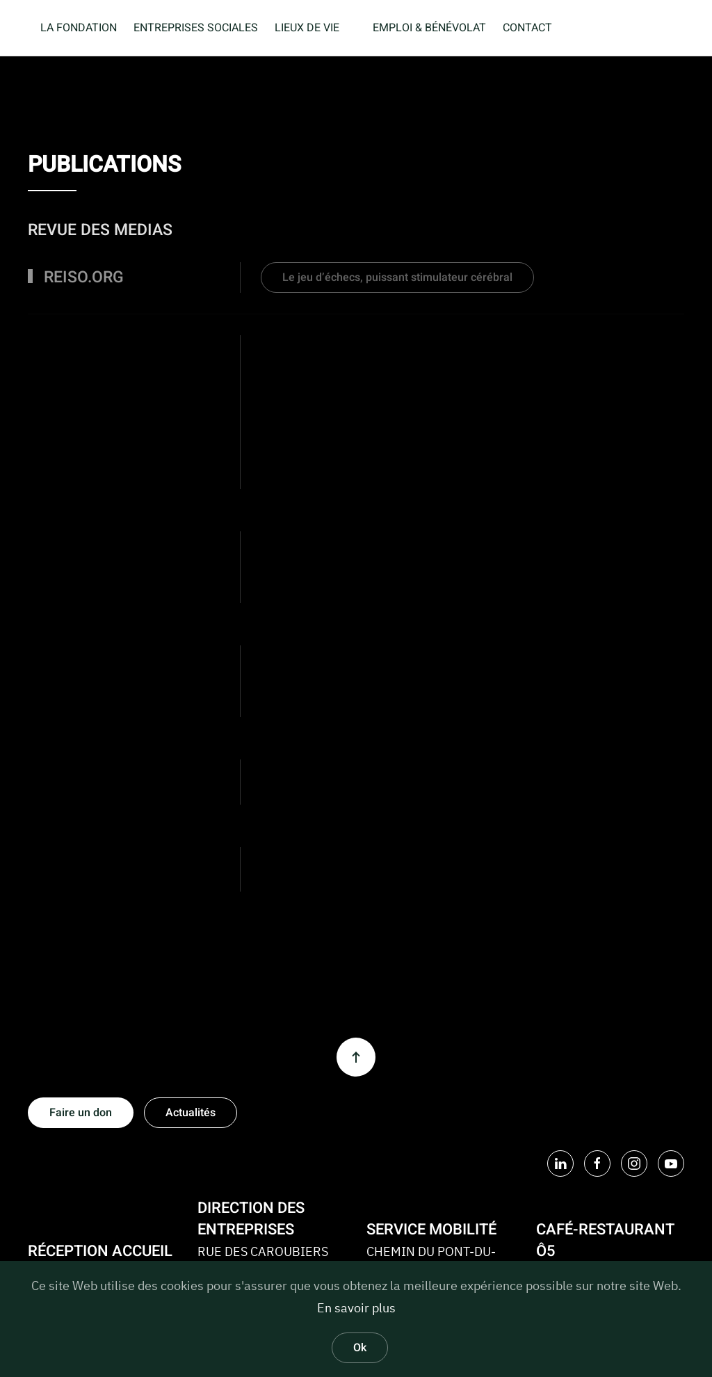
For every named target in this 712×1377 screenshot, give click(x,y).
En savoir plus (356, 1308)
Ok (359, 1347)
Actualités (190, 1112)
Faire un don (80, 1112)
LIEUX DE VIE (307, 27)
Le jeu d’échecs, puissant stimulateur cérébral (397, 277)
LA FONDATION (78, 27)
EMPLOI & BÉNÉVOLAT (429, 27)
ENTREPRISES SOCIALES (196, 27)
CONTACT (527, 27)
